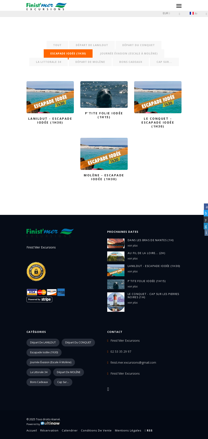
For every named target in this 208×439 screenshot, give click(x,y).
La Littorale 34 (48, 62)
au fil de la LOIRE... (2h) (146, 253)
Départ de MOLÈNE (90, 62)
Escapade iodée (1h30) (68, 53)
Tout (57, 45)
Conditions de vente (96, 430)
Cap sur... (164, 62)
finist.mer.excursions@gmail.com (133, 362)
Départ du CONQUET (138, 45)
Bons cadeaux (130, 62)
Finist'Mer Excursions (125, 373)
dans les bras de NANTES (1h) (151, 240)
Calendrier (70, 430)
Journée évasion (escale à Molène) (129, 53)
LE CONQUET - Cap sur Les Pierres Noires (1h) (153, 295)
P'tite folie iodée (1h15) (147, 281)
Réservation (49, 430)
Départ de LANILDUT (92, 45)
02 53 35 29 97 (120, 351)
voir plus (133, 245)
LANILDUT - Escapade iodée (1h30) (154, 266)
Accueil (31, 430)
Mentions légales (128, 430)
